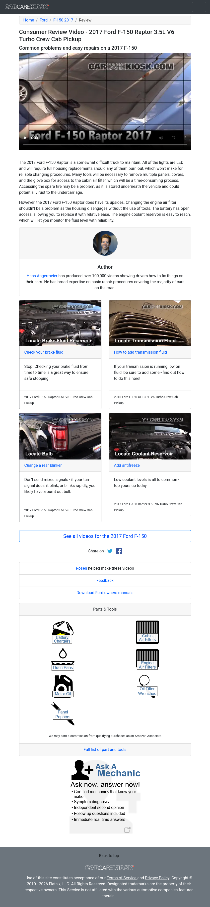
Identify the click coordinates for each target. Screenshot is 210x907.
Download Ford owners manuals (105, 592)
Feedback (105, 580)
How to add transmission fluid (140, 352)
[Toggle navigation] (199, 7)
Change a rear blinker (43, 465)
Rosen (81, 568)
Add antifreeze (127, 465)
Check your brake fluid (44, 352)
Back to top (109, 855)
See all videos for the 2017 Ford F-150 (105, 536)
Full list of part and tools (105, 749)
